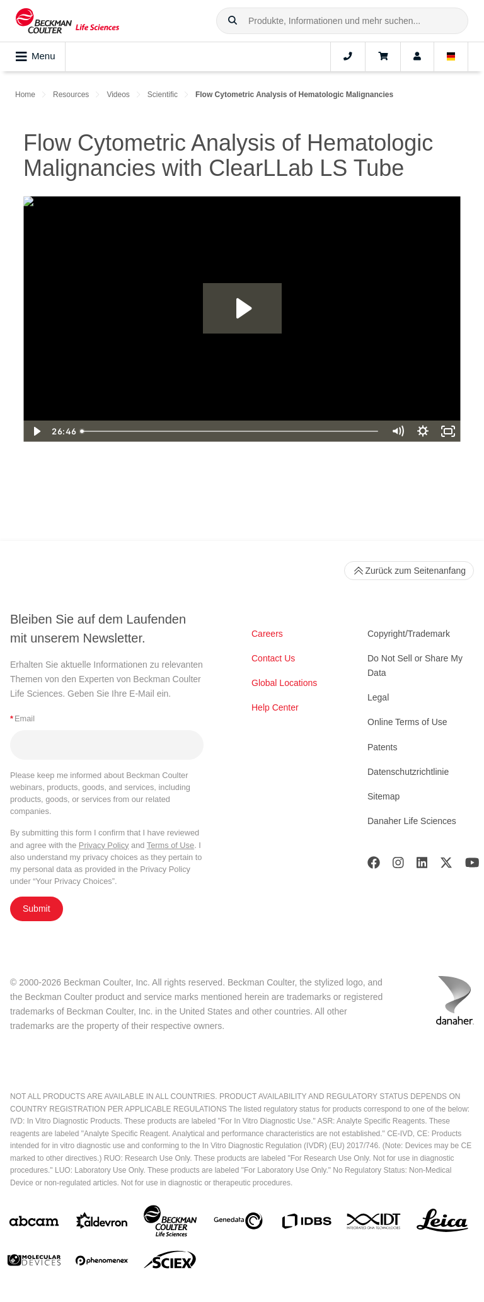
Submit (36, 909)
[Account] (417, 56)
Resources (71, 94)
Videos (118, 94)
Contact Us (273, 658)
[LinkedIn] (422, 865)
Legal (378, 697)
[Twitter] (446, 865)
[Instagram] (398, 865)
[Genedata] (238, 1223)
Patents (382, 747)
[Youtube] (472, 865)
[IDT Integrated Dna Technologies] (374, 1224)
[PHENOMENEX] (102, 1263)
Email (22, 718)
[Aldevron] (102, 1223)
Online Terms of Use (407, 722)
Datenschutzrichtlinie (408, 772)
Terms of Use (170, 845)
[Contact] (348, 56)
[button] (232, 20)
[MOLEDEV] (34, 1262)
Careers (267, 634)
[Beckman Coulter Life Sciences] (170, 1223)
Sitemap (383, 796)
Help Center (275, 707)
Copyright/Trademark (408, 634)
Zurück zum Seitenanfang (409, 570)
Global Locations (284, 683)
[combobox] (342, 20)
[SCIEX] (170, 1263)
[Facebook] (373, 865)
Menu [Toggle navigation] (35, 56)
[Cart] (383, 56)
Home (25, 94)
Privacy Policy (104, 845)
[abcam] (34, 1223)
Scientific (162, 94)
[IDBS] (306, 1224)
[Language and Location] (451, 56)
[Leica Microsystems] (442, 1224)
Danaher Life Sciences (411, 821)
